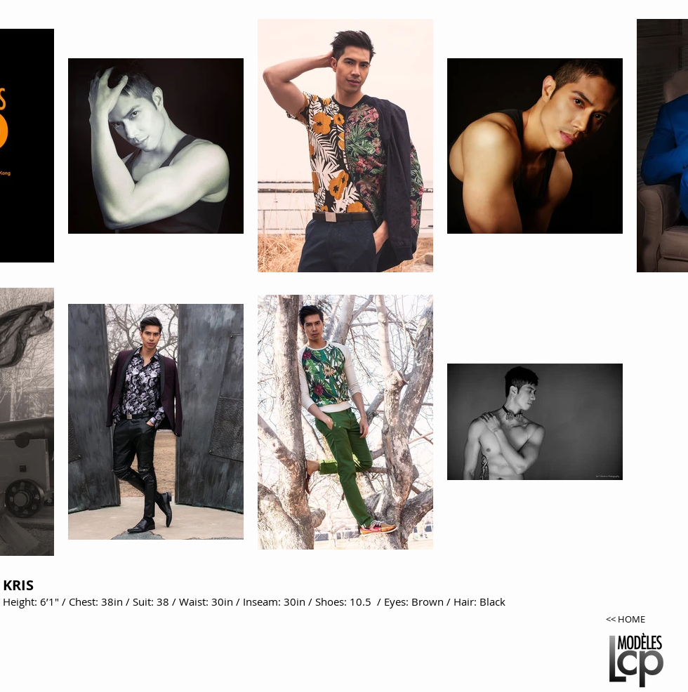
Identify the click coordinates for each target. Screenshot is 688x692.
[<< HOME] (640, 619)
